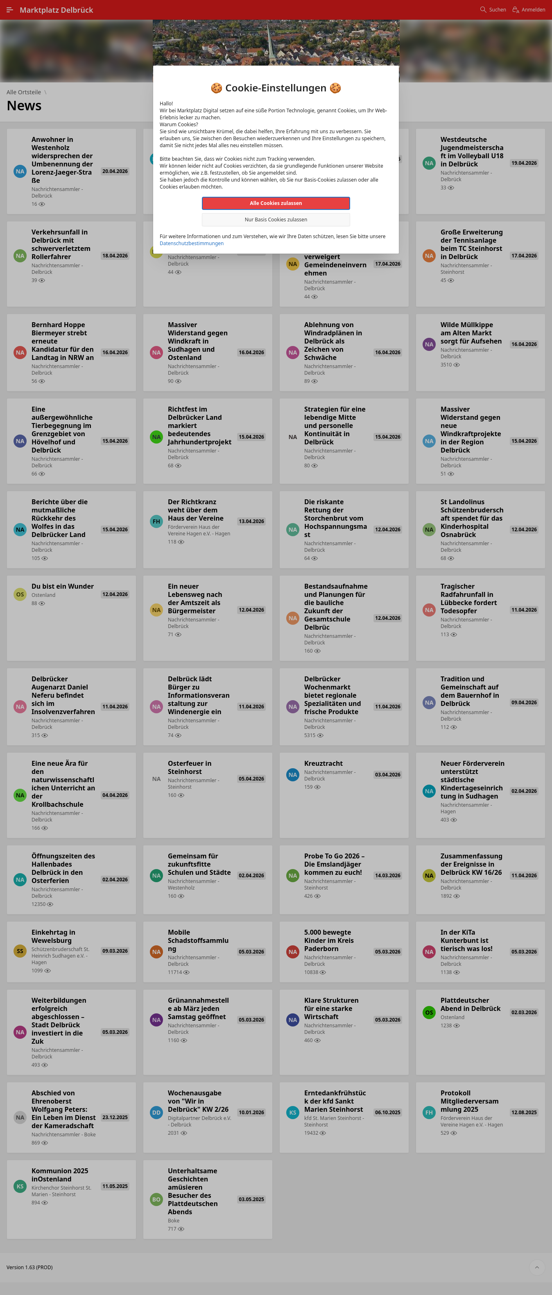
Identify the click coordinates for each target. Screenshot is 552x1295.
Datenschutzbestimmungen (192, 243)
